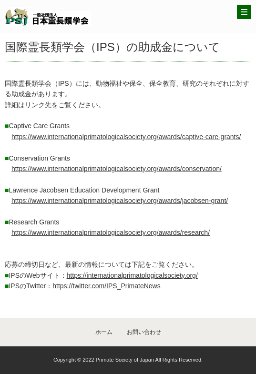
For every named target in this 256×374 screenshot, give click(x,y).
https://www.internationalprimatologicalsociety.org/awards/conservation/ (116, 168)
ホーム (104, 332)
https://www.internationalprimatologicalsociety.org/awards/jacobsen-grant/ (119, 200)
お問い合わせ (144, 332)
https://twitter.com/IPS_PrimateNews (106, 286)
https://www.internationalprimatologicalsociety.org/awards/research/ (110, 232)
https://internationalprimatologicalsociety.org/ (132, 275)
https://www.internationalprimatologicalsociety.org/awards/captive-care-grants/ (126, 137)
